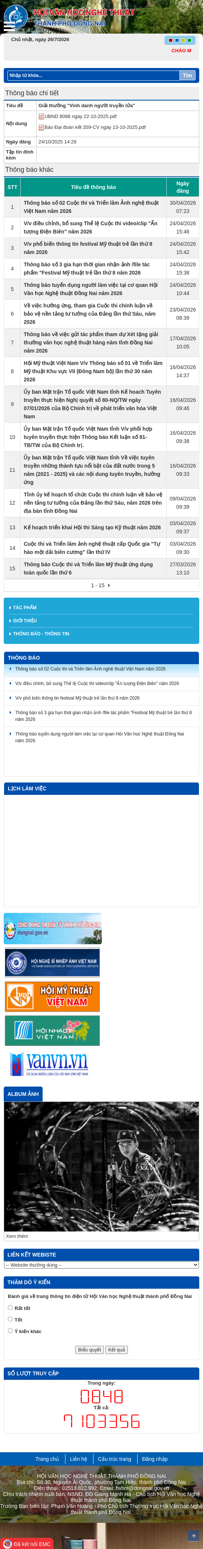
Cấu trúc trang (114, 1459)
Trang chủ (47, 1459)
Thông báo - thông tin (41, 633)
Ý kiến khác (28, 1331)
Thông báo (24, 658)
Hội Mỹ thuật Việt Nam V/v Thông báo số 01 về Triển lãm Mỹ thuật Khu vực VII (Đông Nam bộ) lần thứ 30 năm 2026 (93, 371)
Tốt (18, 1320)
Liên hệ (78, 1459)
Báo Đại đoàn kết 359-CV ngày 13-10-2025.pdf (92, 127)
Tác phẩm (25, 607)
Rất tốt (22, 1308)
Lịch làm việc (27, 788)
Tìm (187, 75)
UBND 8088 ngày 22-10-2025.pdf (78, 116)
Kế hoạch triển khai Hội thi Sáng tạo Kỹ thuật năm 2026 (92, 527)
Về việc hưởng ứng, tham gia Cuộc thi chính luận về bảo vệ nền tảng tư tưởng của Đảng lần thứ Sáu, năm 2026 (90, 314)
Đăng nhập (155, 1459)
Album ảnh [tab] (23, 1094)
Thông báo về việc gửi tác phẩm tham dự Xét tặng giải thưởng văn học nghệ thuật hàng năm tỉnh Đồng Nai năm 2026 (91, 342)
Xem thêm (17, 1236)
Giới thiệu (25, 620)
